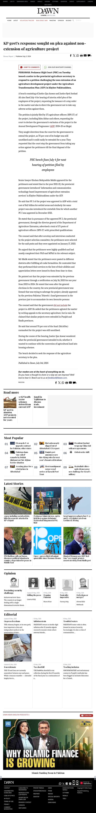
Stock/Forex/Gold (39, 791)
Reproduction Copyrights (24, 793)
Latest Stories (13, 483)
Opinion (61, 20)
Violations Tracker (27, 20)
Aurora (47, 1)
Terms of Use (8, 801)
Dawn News (52, 802)
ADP (52, 126)
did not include (60, 305)
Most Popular (14, 438)
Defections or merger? (82, 596)
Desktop (36, 796)
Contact (7, 788)
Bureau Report (8, 56)
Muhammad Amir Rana (12, 597)
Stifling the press (34, 595)
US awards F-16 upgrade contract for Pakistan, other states (20, 446)
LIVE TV (12, 1)
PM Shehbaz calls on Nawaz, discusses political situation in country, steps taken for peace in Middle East (17, 559)
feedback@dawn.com (57, 377)
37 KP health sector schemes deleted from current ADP (25, 402)
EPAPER (5, 1)
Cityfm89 (66, 792)
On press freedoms (12, 621)
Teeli (64, 798)
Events (72, 1)
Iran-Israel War (42, 20)
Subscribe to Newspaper (23, 789)
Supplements (80, 1)
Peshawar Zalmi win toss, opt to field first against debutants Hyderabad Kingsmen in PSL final (47, 519)
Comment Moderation (8, 808)
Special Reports (54, 796)
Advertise (64, 1)
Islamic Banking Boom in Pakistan (48, 773)
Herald (40, 1)
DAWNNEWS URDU (22, 1)
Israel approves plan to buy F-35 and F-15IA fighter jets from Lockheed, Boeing (76, 518)
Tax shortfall (39, 667)
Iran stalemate (10, 667)
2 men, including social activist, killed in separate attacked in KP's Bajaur (17, 518)
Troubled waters (70, 621)
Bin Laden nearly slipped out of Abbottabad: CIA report (49, 446)
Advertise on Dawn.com (23, 798)
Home (9, 20)
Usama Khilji (31, 599)
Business (69, 20)
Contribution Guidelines (9, 791)
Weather (36, 793)
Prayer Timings (38, 788)
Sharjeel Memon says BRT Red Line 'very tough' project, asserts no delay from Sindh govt (77, 558)
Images (32, 1)
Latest (15, 20)
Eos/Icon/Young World (68, 789)
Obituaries (48, 5)
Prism (50, 791)
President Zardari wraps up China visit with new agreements (80, 446)
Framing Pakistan (47, 596)
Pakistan (53, 20)
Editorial (10, 614)
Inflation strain (40, 621)
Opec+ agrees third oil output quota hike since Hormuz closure (47, 557)
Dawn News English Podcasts (16, 715)
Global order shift (81, 452)
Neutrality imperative (64, 596)
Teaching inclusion (71, 667)
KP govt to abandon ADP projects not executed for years (10, 415)
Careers (90, 1)
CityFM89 (55, 1)
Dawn (50, 788)
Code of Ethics (9, 795)
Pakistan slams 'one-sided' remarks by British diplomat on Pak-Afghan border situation (20, 457)
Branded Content (25, 802)
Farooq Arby (64, 602)
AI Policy (7, 798)
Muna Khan (48, 602)
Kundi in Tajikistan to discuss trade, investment (40, 402)
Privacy (6, 804)
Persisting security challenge (13, 591)
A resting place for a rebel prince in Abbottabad (21, 469)
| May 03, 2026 (48, 15)
